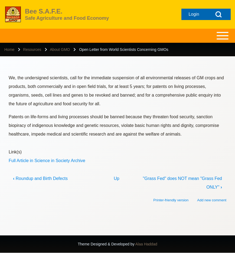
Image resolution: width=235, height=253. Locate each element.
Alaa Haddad (146, 244)
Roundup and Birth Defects (40, 178)
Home (9, 49)
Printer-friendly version (170, 200)
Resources (32, 49)
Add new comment (211, 200)
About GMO (60, 49)
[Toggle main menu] (117, 36)
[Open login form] (193, 14)
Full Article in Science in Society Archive (47, 160)
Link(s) (15, 152)
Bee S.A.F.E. (44, 11)
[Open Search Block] (218, 14)
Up (116, 178)
